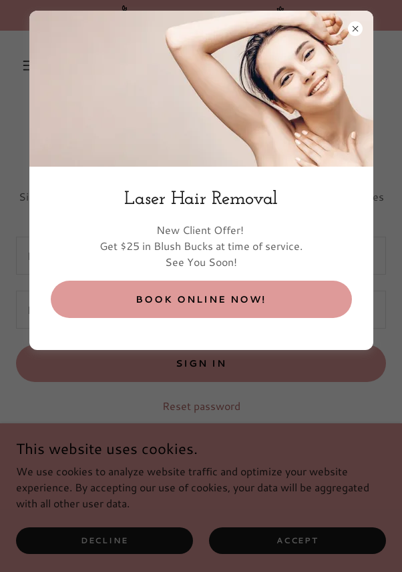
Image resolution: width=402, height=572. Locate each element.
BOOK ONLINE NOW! (201, 299)
